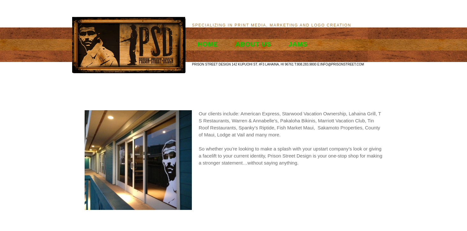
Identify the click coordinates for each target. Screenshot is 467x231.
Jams (298, 44)
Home (208, 44)
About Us (253, 44)
